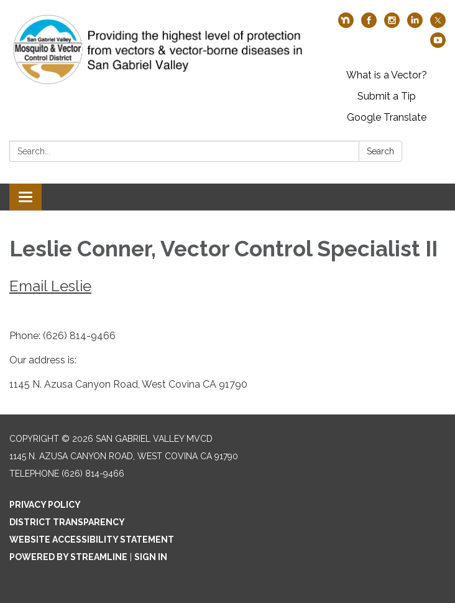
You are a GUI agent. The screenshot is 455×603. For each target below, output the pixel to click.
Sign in (150, 557)
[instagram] (392, 24)
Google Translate (386, 117)
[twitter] (438, 24)
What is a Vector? (386, 75)
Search (380, 151)
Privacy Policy (45, 505)
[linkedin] (415, 24)
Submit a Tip (386, 96)
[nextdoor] (346, 24)
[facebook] (369, 24)
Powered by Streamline (68, 557)
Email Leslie (50, 286)
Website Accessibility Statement (91, 540)
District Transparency (67, 522)
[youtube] (438, 44)
